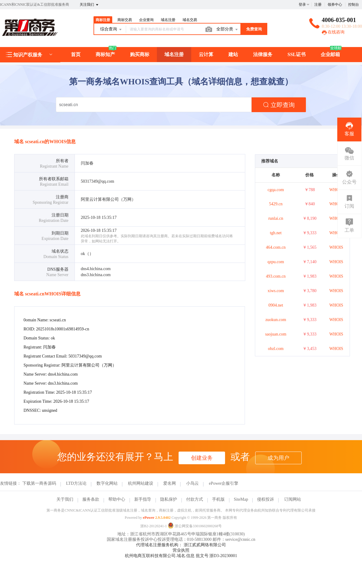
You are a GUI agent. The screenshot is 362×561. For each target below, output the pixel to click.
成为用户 (278, 458)
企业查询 (146, 20)
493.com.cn (275, 276)
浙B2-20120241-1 (153, 526)
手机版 (218, 499)
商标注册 (103, 20)
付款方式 (194, 499)
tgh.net (276, 233)
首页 (76, 54)
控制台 (353, 4)
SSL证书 (296, 54)
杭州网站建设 (140, 483)
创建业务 (202, 458)
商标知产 (105, 54)
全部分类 (227, 29)
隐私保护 (168, 499)
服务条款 (90, 499)
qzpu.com (276, 262)
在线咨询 (333, 32)
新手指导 (142, 499)
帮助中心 (116, 499)
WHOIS (336, 190)
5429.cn (276, 204)
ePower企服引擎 (223, 483)
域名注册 (168, 20)
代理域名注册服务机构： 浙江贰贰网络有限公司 (181, 545)
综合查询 (111, 29)
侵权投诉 (265, 499)
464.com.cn (275, 247)
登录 (302, 4)
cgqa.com (276, 190)
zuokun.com (275, 319)
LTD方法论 (76, 483)
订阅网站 (292, 499)
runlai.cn (275, 218)
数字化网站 (107, 483)
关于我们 (64, 499)
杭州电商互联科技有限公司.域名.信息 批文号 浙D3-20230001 (181, 555)
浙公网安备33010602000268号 (195, 526)
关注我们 (89, 4)
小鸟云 (192, 483)
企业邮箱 (330, 54)
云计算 (206, 54)
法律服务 (262, 54)
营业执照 (181, 550)
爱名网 (169, 483)
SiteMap (241, 499)
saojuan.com (275, 334)
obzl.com (276, 348)
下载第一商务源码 (39, 483)
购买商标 (139, 54)
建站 (233, 54)
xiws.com (276, 290)
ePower (148, 517)
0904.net (275, 305)
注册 (318, 4)
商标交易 (124, 20)
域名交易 (190, 20)
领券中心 (335, 4)
